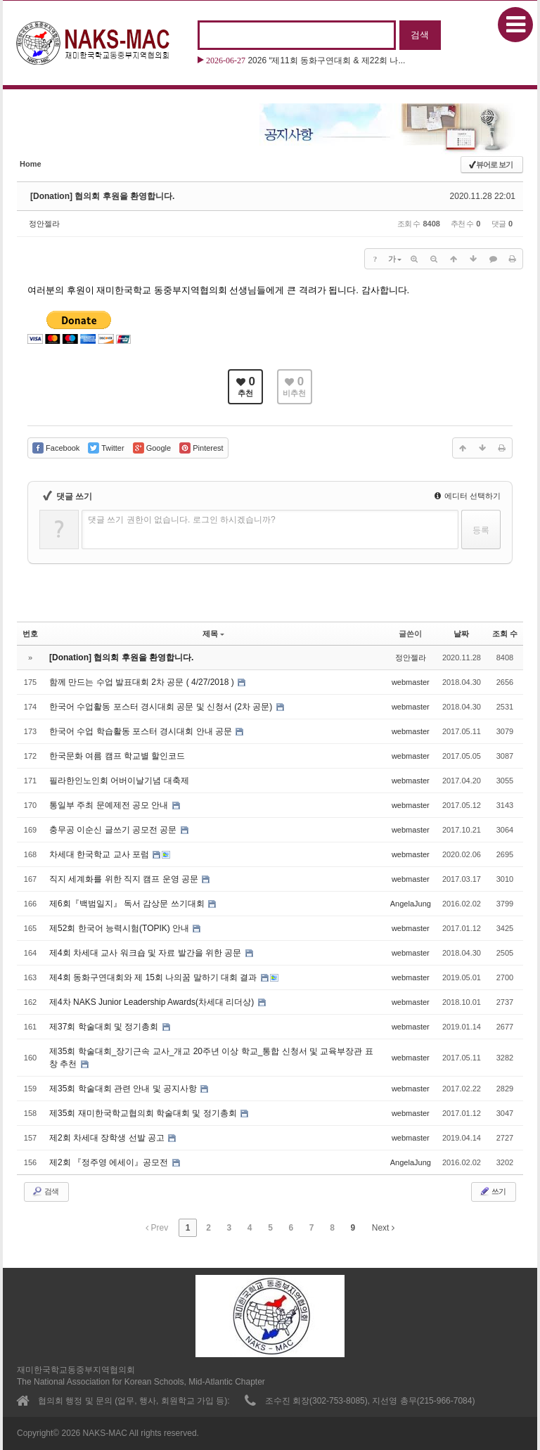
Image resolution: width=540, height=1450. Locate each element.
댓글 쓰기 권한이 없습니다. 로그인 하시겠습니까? (182, 520)
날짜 (461, 633)
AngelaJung (410, 903)
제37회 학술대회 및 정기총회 (105, 1027)
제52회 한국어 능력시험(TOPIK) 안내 (120, 928)
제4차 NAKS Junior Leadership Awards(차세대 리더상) (153, 1002)
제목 (213, 633)
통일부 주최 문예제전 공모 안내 (110, 805)
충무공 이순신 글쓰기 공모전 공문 (114, 830)
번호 (30, 633)
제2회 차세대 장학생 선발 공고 (108, 1138)
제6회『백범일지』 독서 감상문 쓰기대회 (128, 904)
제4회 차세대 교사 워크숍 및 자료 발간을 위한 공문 (146, 953)
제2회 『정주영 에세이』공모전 (110, 1162)
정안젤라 (44, 223)
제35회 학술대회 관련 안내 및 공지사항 (124, 1088)
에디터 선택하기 (468, 496)
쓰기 (492, 1191)
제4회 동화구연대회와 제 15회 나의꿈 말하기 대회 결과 (154, 977)
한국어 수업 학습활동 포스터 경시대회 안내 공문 (141, 731)
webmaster (411, 682)
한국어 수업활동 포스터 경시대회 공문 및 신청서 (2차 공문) (162, 707)
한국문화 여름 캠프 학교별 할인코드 (117, 756)
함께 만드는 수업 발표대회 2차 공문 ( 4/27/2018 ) (142, 682)
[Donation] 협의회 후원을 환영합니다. (102, 196)
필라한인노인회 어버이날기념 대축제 (119, 780)
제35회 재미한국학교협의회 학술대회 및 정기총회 (144, 1113)
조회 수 (505, 633)
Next (383, 1228)
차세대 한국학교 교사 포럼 (100, 854)
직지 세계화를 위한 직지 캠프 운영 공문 (124, 879)
